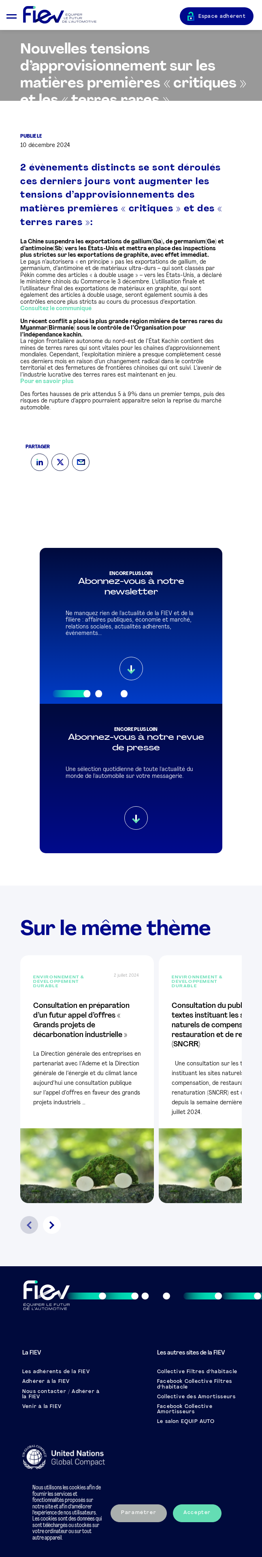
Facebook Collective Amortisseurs (185, 1409)
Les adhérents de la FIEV (56, 1372)
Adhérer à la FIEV (46, 1381)
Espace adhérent (222, 16)
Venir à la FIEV (42, 1406)
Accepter (197, 1512)
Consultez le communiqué (56, 309)
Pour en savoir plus (47, 382)
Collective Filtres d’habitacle (197, 1372)
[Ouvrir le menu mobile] (11, 15)
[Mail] (80, 462)
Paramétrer (138, 1512)
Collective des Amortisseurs (196, 1397)
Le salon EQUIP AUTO (186, 1421)
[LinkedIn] (39, 462)
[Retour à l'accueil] (101, 15)
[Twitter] (60, 462)
